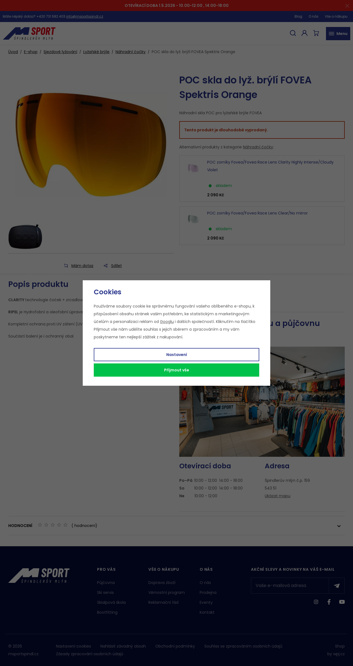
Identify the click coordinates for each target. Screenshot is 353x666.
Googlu (167, 321)
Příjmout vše (176, 370)
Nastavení (176, 354)
